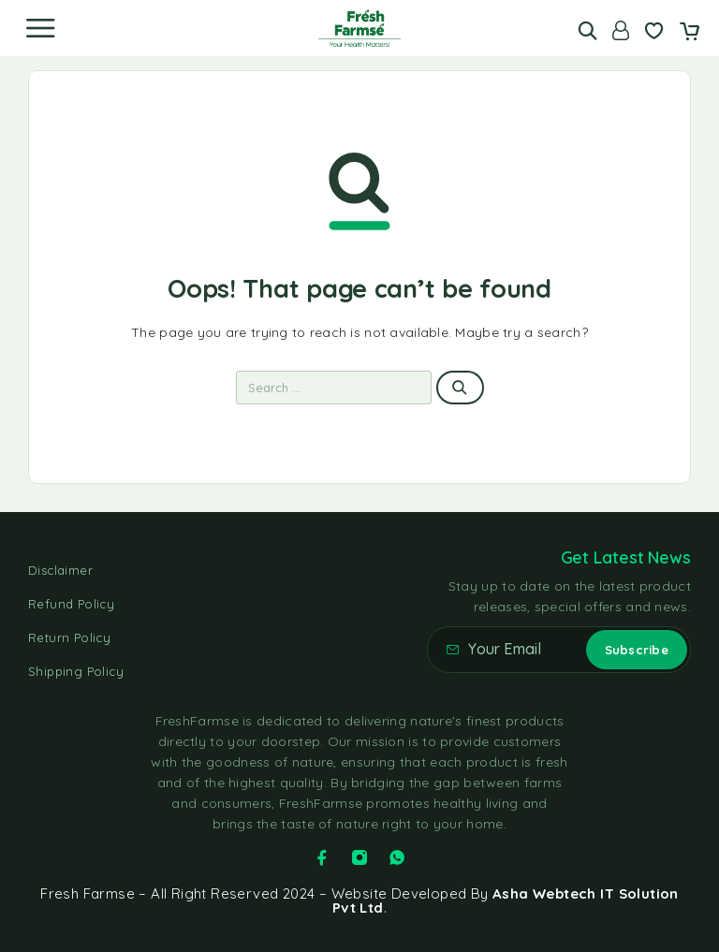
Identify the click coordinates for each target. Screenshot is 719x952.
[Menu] (40, 28)
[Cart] (689, 33)
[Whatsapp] (397, 857)
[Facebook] (322, 857)
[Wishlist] (654, 33)
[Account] (620, 30)
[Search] (587, 30)
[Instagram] (359, 857)
